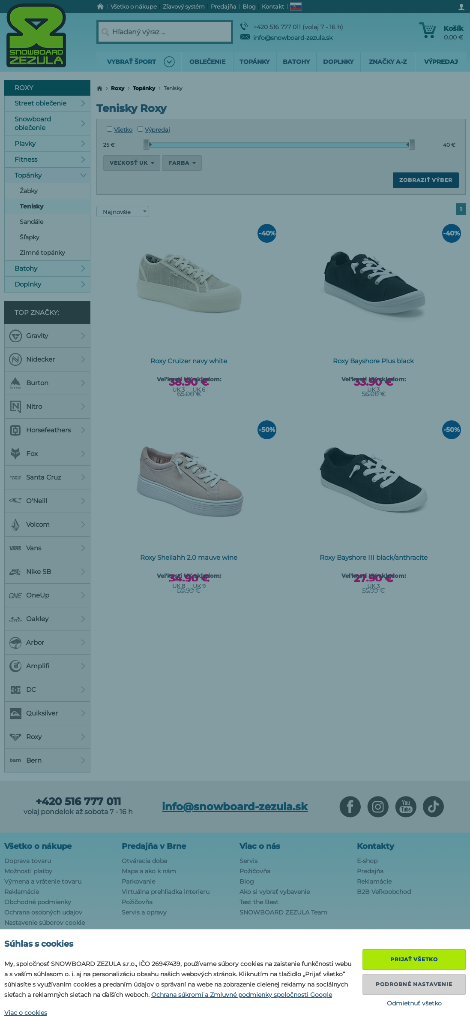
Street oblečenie (50, 103)
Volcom (47, 524)
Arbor (47, 642)
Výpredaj (154, 129)
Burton (47, 383)
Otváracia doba (144, 861)
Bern (47, 760)
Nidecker (47, 359)
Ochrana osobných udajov (43, 912)
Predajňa (370, 871)
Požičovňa (137, 902)
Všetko (119, 129)
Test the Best (258, 902)
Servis (248, 861)
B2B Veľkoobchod (384, 892)
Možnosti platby (28, 871)
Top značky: (37, 312)
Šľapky (29, 237)
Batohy (50, 268)
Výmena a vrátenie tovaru (42, 881)
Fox (47, 453)
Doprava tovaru (27, 861)
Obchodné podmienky (37, 902)
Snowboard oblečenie (50, 123)
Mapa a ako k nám (149, 871)
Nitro (47, 406)
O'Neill (47, 501)
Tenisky (31, 206)
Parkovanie (138, 881)
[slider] (148, 144)
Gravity (47, 335)
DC (47, 689)
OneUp (47, 595)
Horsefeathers (47, 430)
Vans (47, 548)
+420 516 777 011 (78, 802)
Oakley (47, 619)
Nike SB (47, 571)
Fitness (50, 159)
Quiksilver (47, 713)
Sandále (31, 222)
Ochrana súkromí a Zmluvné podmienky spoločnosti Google (241, 995)
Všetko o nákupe (38, 846)
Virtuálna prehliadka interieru (166, 892)
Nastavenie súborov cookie (44, 922)
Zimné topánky (42, 253)
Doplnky (50, 284)
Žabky (29, 191)
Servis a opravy (144, 912)
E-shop (367, 861)
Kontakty (375, 846)
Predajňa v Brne (154, 846)
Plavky (50, 143)
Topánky (144, 88)
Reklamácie (21, 892)
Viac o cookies (25, 1013)
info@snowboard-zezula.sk (286, 38)
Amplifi (47, 666)
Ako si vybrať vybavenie (274, 892)
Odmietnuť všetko (414, 1003)
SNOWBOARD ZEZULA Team (283, 912)
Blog (246, 881)
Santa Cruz (47, 477)
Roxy (117, 88)
